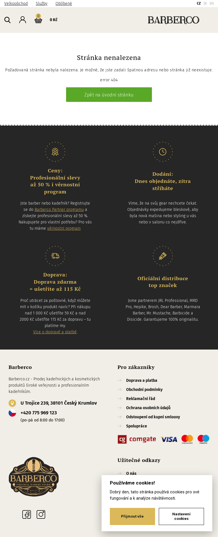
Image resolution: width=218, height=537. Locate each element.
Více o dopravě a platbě (55, 332)
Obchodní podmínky (144, 389)
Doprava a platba (141, 380)
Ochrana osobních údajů (148, 407)
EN (212, 3)
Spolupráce (136, 426)
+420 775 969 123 (39, 413)
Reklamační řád (140, 398)
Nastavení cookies (181, 516)
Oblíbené (64, 3)
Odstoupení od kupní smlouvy (153, 417)
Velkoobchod (16, 3)
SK (205, 3)
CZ (199, 3)
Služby (41, 3)
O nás (131, 473)
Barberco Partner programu (59, 209)
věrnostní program (64, 228)
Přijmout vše (132, 516)
